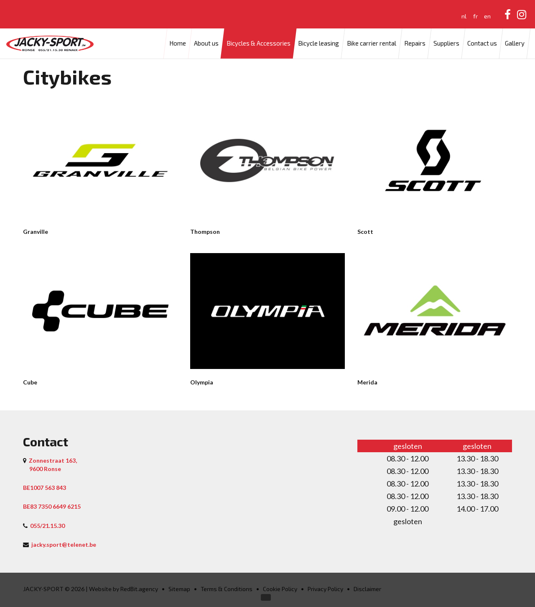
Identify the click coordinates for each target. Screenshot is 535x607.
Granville (35, 231)
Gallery (515, 43)
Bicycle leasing (318, 43)
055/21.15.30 (47, 525)
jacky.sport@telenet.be (63, 544)
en (487, 16)
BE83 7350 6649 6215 (52, 506)
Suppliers (446, 43)
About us (206, 43)
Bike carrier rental (371, 43)
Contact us (482, 43)
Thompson (205, 231)
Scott (365, 231)
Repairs (415, 43)
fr (475, 16)
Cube (30, 382)
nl (463, 16)
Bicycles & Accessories (258, 43)
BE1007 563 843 (44, 487)
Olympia (201, 382)
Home (177, 43)
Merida (367, 382)
